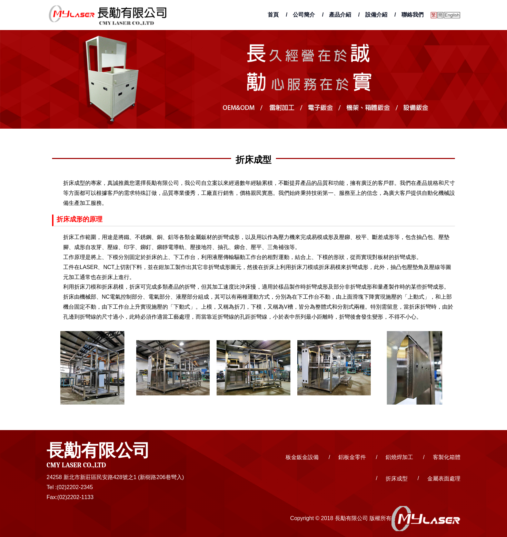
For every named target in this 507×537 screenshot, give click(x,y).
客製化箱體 (446, 457)
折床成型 (397, 478)
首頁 (273, 15)
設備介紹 (376, 15)
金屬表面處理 (443, 478)
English (452, 15)
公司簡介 (304, 15)
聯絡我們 (412, 15)
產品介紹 (340, 15)
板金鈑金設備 (302, 457)
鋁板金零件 (352, 457)
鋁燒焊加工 (399, 457)
